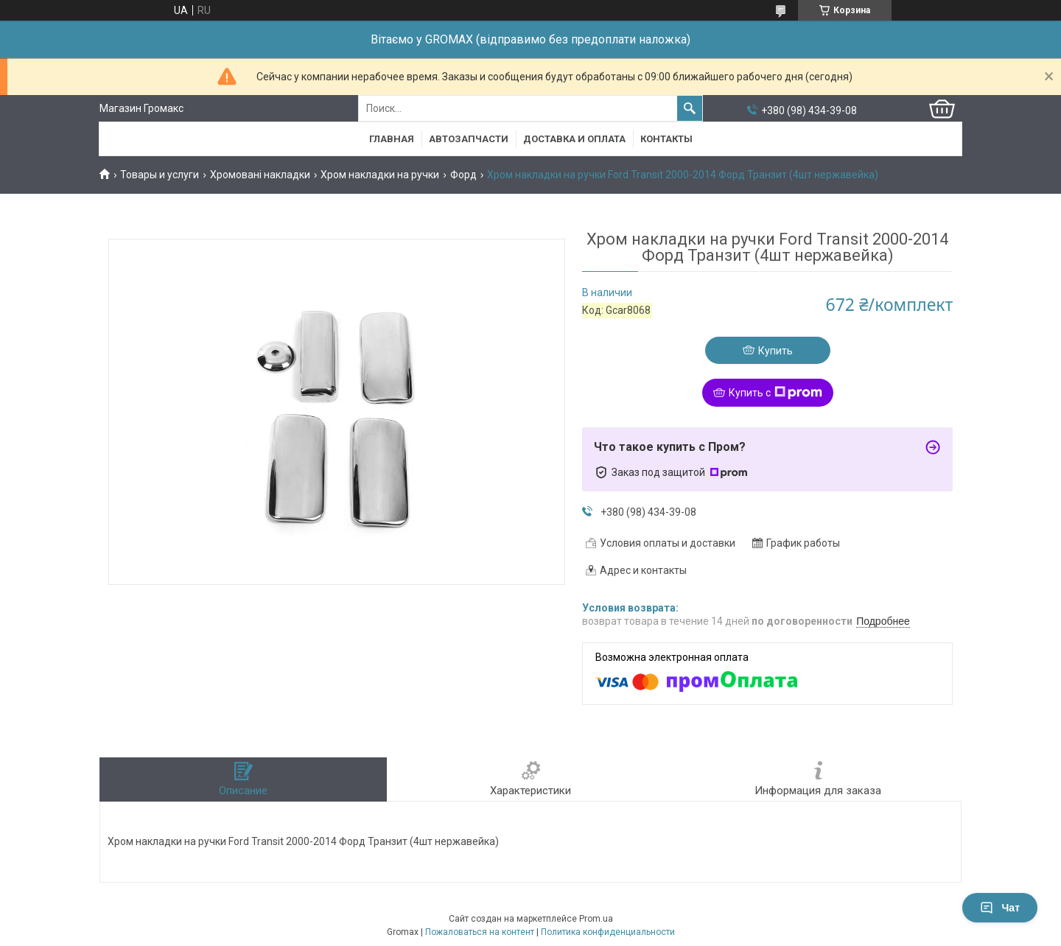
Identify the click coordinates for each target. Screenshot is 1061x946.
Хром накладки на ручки (380, 175)
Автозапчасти (468, 138)
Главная (391, 138)
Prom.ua (596, 919)
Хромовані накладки (260, 175)
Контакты (666, 138)
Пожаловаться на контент (479, 932)
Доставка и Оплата (574, 138)
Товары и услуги (159, 175)
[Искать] (689, 108)
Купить (775, 351)
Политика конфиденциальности (608, 932)
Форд (463, 175)
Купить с (775, 392)
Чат (1000, 907)
